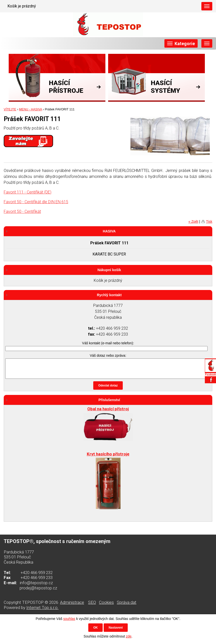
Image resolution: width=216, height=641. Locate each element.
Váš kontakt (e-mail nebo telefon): (108, 343)
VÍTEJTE (10, 109)
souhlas (69, 619)
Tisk (209, 222)
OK (95, 627)
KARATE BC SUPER (109, 254)
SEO (92, 602)
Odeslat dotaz (108, 385)
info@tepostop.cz (36, 582)
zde (128, 636)
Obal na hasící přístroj (108, 408)
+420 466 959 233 (37, 577)
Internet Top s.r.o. (42, 607)
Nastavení (116, 627)
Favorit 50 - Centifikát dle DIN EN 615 (36, 201)
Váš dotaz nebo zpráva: (108, 355)
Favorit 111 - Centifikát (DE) (27, 192)
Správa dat (126, 602)
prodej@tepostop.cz (38, 587)
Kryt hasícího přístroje (108, 453)
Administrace (72, 602)
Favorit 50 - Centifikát (22, 211)
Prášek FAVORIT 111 (109, 243)
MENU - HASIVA (30, 109)
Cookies (106, 602)
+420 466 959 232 (37, 572)
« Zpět (193, 222)
